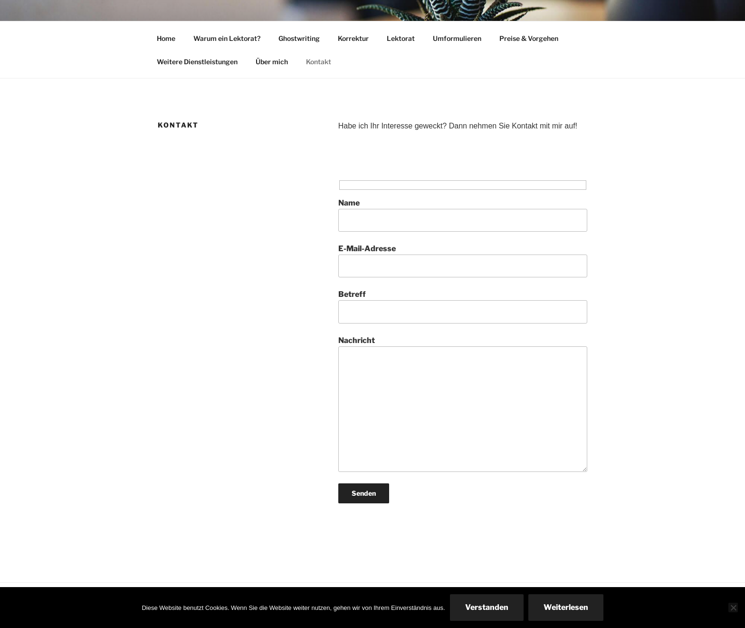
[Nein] (733, 607)
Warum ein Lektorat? (226, 38)
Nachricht (462, 404)
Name (462, 215)
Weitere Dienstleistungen (197, 62)
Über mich (272, 62)
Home (166, 38)
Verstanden (486, 607)
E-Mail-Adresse (462, 260)
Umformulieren (457, 38)
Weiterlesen (566, 607)
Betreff (462, 306)
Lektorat (401, 38)
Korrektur (353, 38)
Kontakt (318, 62)
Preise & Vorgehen (528, 38)
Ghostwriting (299, 38)
